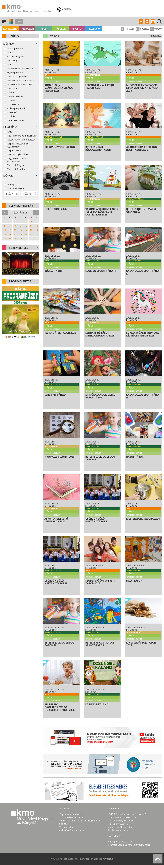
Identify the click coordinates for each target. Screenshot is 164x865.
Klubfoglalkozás (15, 96)
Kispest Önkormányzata (71, 814)
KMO (9, 131)
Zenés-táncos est (16, 120)
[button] (10, 22)
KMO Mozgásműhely (17, 154)
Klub (43, 28)
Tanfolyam (27, 28)
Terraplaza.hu (66, 827)
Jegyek (19, 21)
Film (9, 64)
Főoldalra (155, 36)
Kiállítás (11, 92)
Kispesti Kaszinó (15, 150)
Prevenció (94, 28)
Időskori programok (17, 76)
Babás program (15, 48)
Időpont (9, 175)
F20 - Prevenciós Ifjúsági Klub (22, 135)
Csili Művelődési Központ (71, 830)
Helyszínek (10, 127)
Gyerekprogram (15, 72)
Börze (10, 52)
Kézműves (12, 88)
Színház (11, 116)
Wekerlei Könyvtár (16, 165)
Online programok (16, 108)
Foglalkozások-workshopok (21, 68)
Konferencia (13, 104)
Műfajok (8, 43)
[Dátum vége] (29, 193)
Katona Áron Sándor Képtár (21, 139)
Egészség (12, 60)
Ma (9, 180)
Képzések (77, 28)
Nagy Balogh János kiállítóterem (16, 160)
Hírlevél (127, 28)
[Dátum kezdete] (12, 193)
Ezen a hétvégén (15, 188)
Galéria (142, 28)
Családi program (15, 56)
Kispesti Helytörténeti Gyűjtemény (18, 145)
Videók (156, 28)
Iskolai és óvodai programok (21, 80)
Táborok (60, 28)
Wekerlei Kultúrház (16, 169)
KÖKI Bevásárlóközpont (71, 817)
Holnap (10, 184)
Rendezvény (10, 28)
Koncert (11, 100)
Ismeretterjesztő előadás (19, 84)
